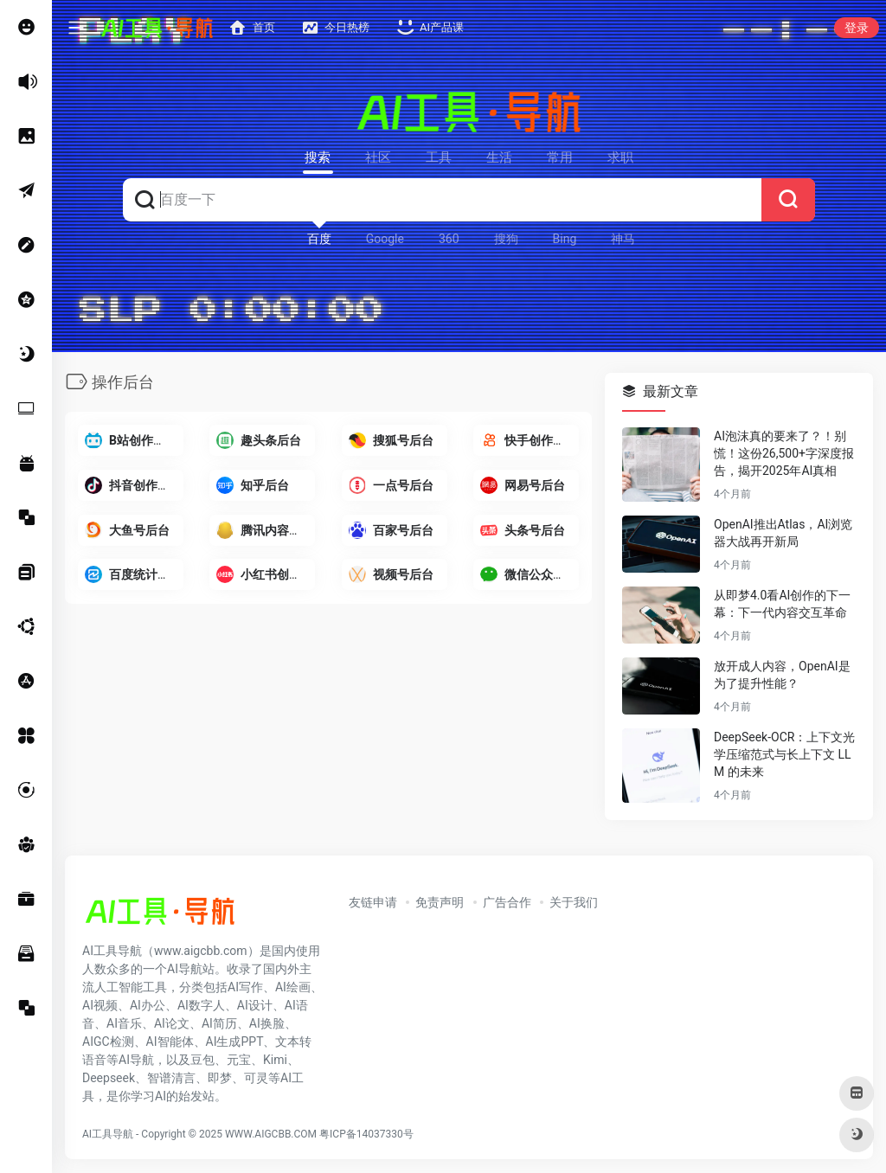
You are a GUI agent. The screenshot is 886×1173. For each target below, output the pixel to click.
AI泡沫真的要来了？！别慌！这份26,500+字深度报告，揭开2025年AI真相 (784, 453)
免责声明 (439, 902)
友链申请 (373, 902)
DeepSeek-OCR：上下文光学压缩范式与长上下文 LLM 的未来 (784, 754)
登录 (856, 28)
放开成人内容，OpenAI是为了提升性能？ (782, 674)
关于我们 (573, 902)
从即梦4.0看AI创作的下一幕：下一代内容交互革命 (782, 603)
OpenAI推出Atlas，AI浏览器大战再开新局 (783, 532)
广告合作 (507, 902)
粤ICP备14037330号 (366, 1134)
